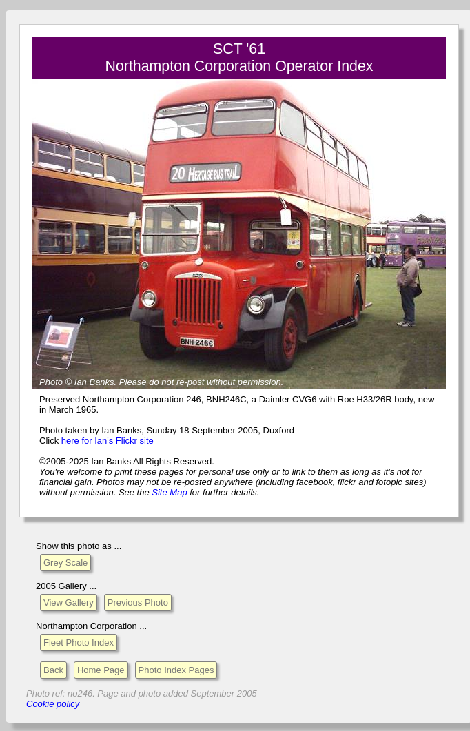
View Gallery (68, 602)
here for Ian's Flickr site (107, 440)
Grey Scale (65, 562)
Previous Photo (138, 602)
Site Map (169, 492)
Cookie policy (52, 704)
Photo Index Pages (176, 670)
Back (53, 670)
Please (133, 382)
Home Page (101, 670)
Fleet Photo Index (78, 642)
